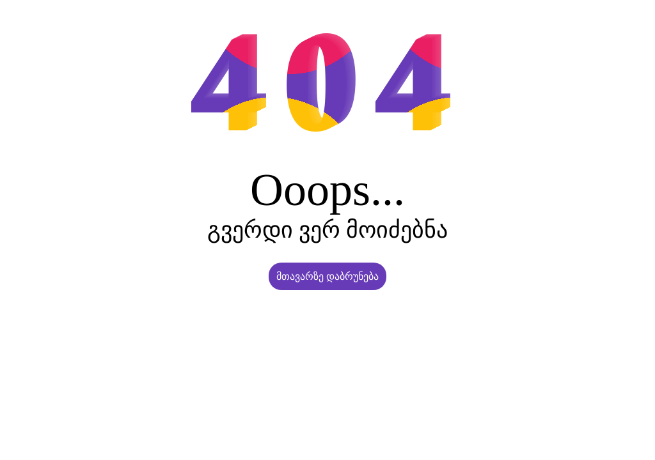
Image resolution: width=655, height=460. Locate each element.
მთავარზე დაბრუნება (327, 276)
